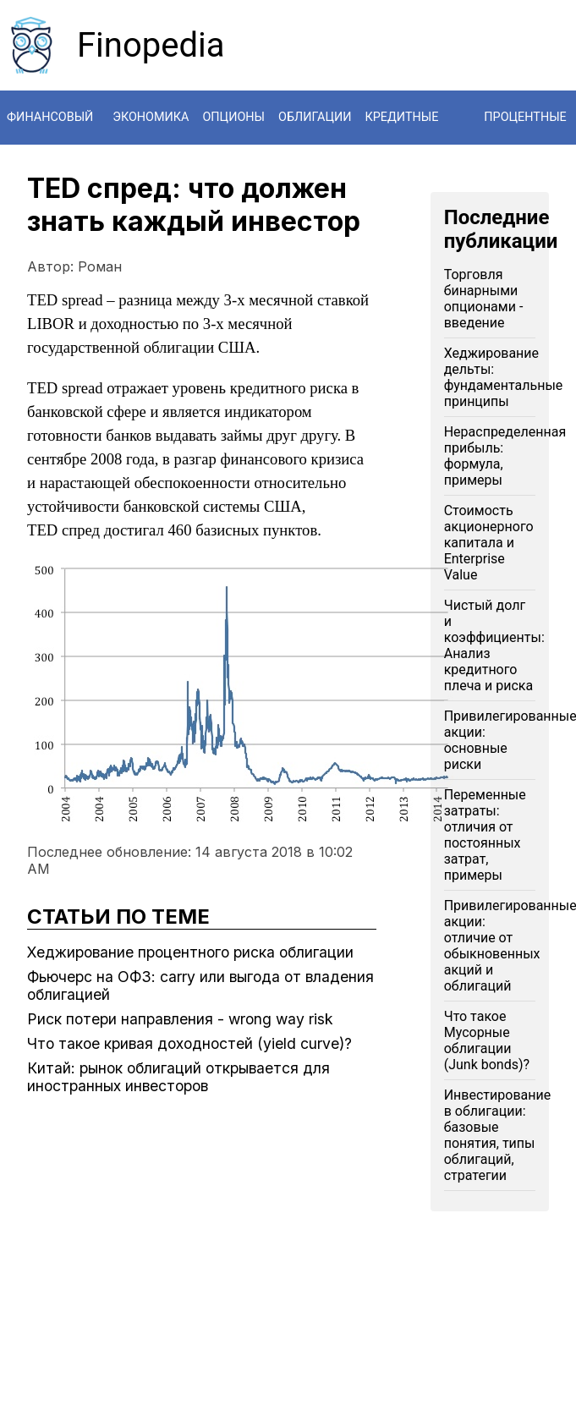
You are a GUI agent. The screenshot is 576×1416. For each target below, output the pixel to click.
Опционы (233, 117)
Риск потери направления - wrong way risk (180, 1019)
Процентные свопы (525, 144)
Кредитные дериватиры (406, 144)
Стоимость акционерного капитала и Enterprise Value (489, 542)
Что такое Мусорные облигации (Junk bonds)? (486, 1040)
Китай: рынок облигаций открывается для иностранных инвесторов (178, 1077)
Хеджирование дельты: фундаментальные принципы (503, 377)
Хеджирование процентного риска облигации (190, 952)
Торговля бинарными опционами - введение (484, 298)
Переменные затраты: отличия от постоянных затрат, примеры (485, 835)
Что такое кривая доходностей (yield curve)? (189, 1043)
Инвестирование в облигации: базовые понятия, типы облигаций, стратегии (497, 1135)
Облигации (315, 117)
